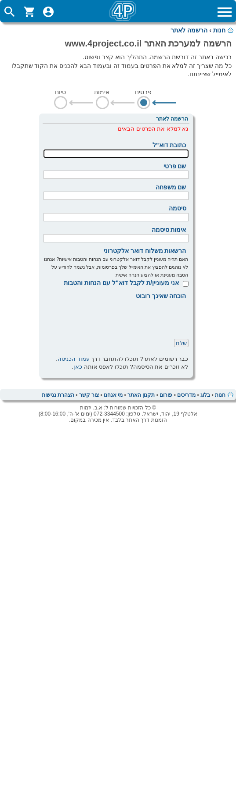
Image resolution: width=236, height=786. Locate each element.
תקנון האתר (141, 395)
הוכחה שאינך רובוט (161, 295)
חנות (219, 30)
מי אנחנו (113, 395)
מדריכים (186, 395)
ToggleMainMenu (225, 12)
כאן (77, 366)
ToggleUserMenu (48, 12)
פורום (166, 395)
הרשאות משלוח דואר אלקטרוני (145, 250)
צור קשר (89, 395)
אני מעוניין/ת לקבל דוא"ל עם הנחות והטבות (121, 282)
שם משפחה (171, 187)
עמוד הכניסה (74, 359)
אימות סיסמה (169, 229)
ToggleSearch (9, 12)
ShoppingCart (29, 12)
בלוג (205, 395)
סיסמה (177, 208)
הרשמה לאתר (189, 30)
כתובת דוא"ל (169, 145)
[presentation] (122, 317)
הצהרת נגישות (58, 395)
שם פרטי (174, 166)
